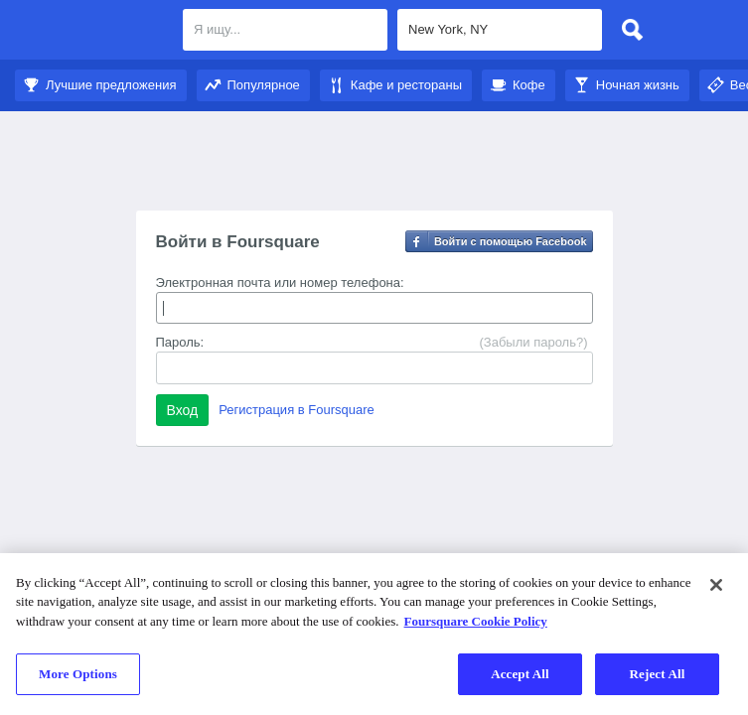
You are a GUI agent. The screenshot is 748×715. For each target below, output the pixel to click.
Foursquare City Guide (92, 32)
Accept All (520, 673)
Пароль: (180, 342)
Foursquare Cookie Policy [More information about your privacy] (475, 621)
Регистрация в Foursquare (296, 409)
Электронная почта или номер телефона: (280, 282)
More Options (78, 673)
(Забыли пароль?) (533, 342)
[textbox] (285, 30)
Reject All (657, 673)
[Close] (716, 585)
